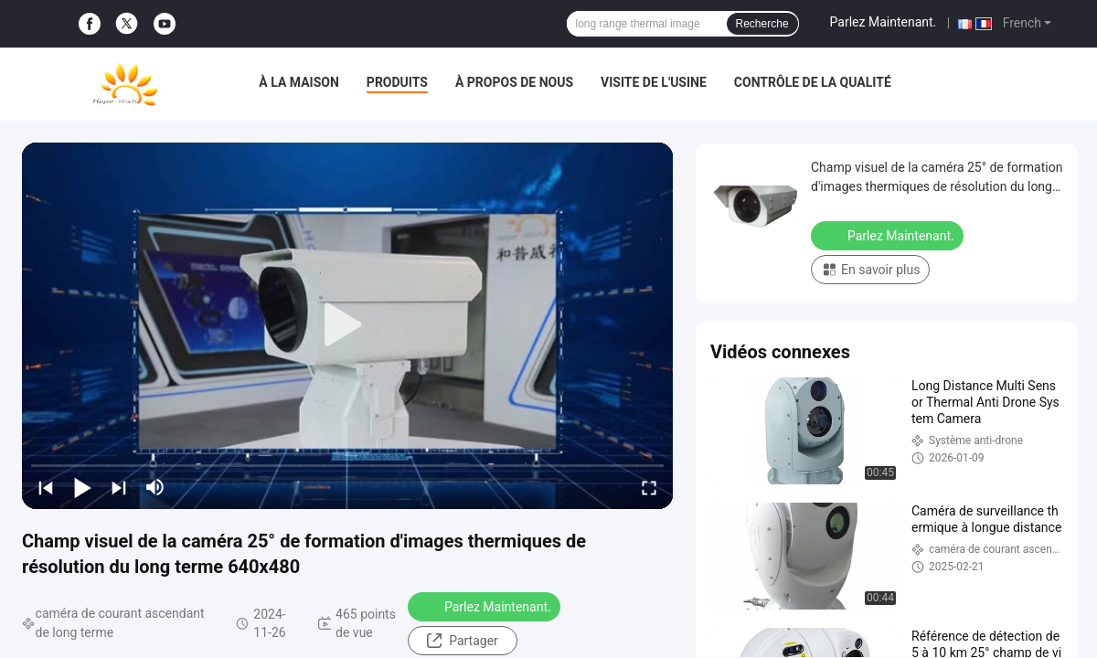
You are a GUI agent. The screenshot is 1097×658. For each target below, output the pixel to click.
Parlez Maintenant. (883, 22)
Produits (397, 82)
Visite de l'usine (654, 82)
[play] (347, 325)
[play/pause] (82, 487)
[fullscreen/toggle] (649, 487)
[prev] (45, 487)
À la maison (299, 82)
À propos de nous (514, 82)
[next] (119, 487)
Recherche (762, 23)
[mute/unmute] (155, 487)
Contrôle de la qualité (812, 82)
